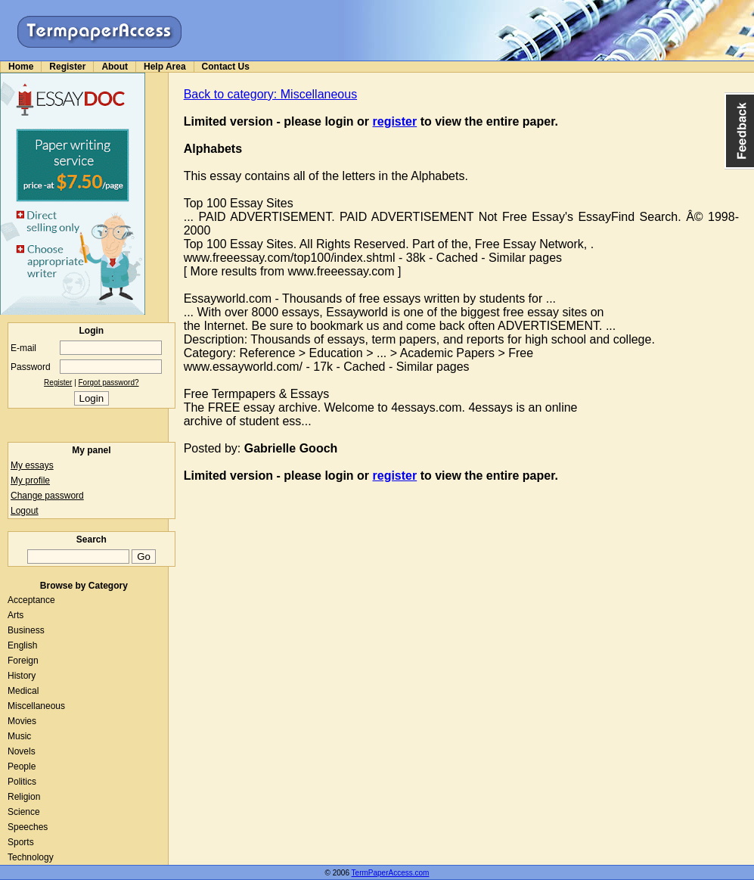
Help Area (165, 66)
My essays (32, 465)
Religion (24, 796)
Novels (22, 751)
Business (26, 630)
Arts (15, 615)
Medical (23, 691)
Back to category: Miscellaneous (270, 94)
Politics (22, 781)
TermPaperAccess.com (391, 873)
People (22, 766)
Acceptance (31, 600)
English (22, 645)
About (114, 66)
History (22, 675)
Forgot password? (109, 382)
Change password (47, 495)
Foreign (23, 660)
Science (24, 812)
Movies (22, 721)
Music (19, 736)
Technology (31, 857)
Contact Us (226, 66)
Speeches (28, 827)
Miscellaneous (36, 706)
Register (67, 66)
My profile (30, 480)
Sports (21, 842)
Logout (25, 510)
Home (20, 66)
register (395, 121)
